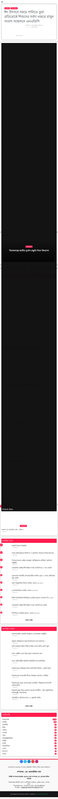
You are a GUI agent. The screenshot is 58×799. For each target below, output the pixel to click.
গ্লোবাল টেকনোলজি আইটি (41, 794)
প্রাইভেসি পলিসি (31, 767)
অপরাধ (4, 732)
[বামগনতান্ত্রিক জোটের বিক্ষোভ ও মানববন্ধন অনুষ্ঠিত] (5, 636)
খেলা (4, 735)
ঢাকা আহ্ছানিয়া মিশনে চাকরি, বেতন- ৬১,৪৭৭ (27, 583)
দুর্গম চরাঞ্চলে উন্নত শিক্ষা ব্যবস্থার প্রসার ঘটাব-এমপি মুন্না (30, 646)
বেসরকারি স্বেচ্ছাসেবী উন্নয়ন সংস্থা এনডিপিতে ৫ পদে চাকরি (32, 568)
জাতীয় (7, 8)
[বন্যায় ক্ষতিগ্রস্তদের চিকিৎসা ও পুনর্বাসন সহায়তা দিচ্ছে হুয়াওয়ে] (5, 555)
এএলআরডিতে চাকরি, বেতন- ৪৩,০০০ (25, 590)
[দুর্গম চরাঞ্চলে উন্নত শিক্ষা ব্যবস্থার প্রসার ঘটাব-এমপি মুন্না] (5, 648)
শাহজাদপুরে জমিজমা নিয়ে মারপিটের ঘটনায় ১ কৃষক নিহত (31, 668)
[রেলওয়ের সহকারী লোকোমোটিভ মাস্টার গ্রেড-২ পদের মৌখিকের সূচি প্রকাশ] (5, 578)
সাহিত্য (4, 730)
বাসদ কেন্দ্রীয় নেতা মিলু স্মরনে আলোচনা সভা (27, 653)
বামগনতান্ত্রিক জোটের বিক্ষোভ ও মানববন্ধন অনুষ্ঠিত (29, 634)
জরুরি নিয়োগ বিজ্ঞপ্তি (19, 546)
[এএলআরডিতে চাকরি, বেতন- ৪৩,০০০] (5, 592)
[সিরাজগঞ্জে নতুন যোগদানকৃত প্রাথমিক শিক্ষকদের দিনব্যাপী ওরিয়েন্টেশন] (5, 685)
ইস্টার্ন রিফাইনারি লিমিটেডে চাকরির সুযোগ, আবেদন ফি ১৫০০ (33, 598)
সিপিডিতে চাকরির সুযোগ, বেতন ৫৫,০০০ (26, 613)
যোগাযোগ (11, 767)
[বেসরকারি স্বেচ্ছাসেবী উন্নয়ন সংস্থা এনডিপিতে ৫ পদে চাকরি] (5, 570)
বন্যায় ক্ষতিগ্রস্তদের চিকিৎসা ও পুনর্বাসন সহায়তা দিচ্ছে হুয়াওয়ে (33, 553)
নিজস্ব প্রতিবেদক (19, 35)
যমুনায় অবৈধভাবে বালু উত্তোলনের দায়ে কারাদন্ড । (28, 641)
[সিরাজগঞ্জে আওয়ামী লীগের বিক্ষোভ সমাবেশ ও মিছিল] (5, 677)
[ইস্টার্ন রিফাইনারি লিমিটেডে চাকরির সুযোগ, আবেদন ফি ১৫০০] (5, 600)
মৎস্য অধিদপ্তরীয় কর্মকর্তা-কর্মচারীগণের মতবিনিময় (28, 661)
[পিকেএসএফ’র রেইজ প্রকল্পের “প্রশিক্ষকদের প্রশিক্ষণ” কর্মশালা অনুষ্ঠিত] (5, 562)
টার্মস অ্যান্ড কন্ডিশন (43, 767)
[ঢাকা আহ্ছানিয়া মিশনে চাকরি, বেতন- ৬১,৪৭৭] (5, 585)
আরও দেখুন (29, 620)
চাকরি (4, 743)
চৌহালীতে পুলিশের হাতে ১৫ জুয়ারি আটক (26, 698)
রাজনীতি (5, 725)
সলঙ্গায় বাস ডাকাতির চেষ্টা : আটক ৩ (12, 529)
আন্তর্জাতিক (6, 746)
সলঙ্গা (4, 748)
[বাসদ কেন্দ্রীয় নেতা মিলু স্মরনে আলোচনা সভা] (5, 655)
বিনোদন (4, 751)
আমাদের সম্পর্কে (20, 767)
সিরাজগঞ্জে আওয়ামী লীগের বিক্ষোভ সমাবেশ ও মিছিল (30, 675)
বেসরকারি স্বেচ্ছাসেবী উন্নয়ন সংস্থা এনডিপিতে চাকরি (29, 605)
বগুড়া (4, 754)
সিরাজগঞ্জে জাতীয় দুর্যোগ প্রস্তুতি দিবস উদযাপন (29, 251)
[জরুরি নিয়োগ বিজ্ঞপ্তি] (5, 548)
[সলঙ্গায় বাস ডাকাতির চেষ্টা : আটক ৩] (14, 520)
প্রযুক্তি (4, 740)
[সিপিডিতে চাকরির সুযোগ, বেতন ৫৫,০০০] (5, 614)
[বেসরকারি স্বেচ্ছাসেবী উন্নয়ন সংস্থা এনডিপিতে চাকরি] (5, 607)
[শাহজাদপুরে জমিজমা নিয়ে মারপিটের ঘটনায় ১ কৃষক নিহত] (5, 670)
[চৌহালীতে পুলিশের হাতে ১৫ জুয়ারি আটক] (5, 699)
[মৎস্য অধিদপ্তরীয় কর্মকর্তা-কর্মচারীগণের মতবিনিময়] (5, 663)
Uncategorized (7, 738)
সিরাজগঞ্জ (14, 8)
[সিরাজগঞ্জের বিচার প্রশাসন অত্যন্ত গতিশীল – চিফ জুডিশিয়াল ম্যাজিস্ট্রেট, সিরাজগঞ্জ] (5, 692)
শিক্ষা (3, 727)
